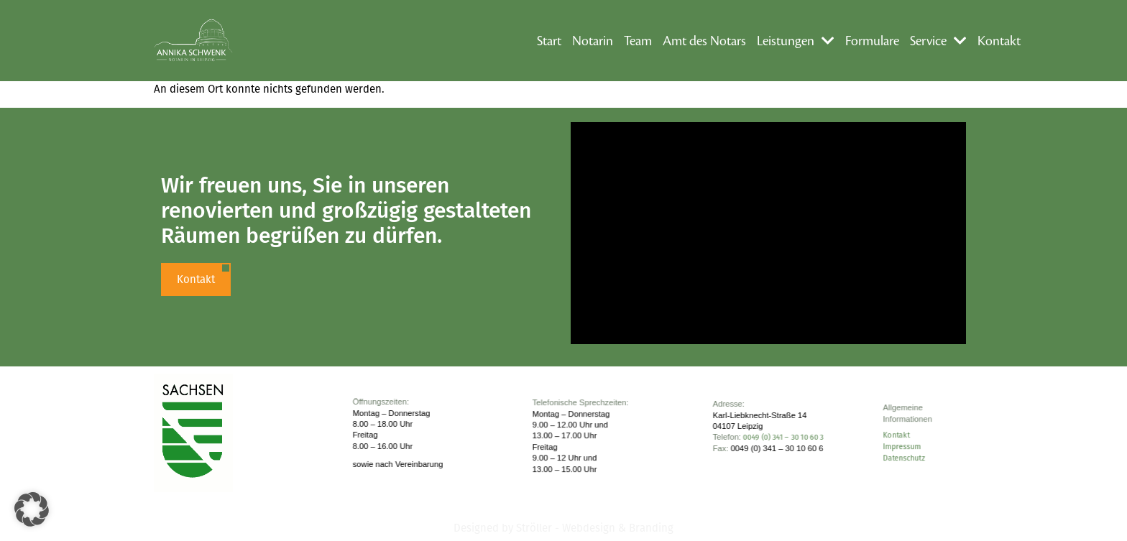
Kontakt (999, 41)
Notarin (592, 41)
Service (938, 41)
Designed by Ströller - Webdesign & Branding (563, 528)
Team (638, 41)
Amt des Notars (704, 41)
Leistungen (795, 41)
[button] (31, 509)
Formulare (872, 41)
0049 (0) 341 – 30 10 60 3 (783, 438)
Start (549, 41)
